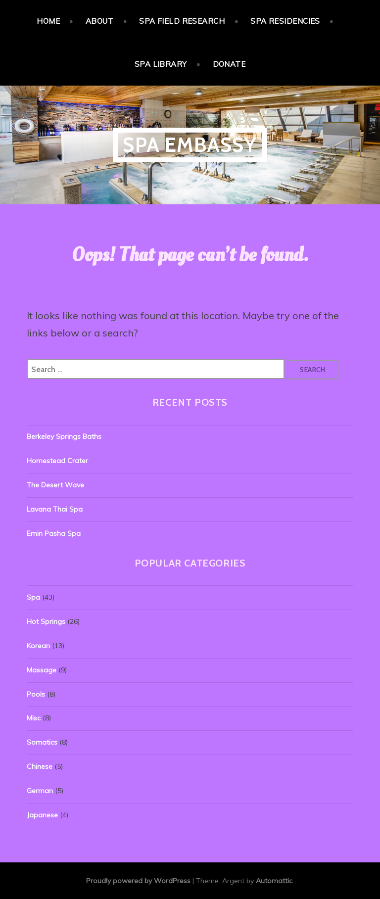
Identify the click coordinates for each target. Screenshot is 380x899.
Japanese (42, 814)
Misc (34, 717)
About (99, 21)
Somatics (42, 742)
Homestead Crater (57, 460)
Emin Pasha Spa (54, 533)
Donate (229, 64)
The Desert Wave (55, 484)
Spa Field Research (182, 21)
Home (48, 21)
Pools (36, 694)
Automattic (274, 880)
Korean (38, 645)
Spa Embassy (190, 145)
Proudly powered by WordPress (138, 880)
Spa (33, 597)
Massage (41, 669)
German (40, 790)
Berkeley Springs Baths (64, 436)
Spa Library (161, 64)
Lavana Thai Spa (55, 509)
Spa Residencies (285, 21)
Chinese (39, 766)
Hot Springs (46, 621)
